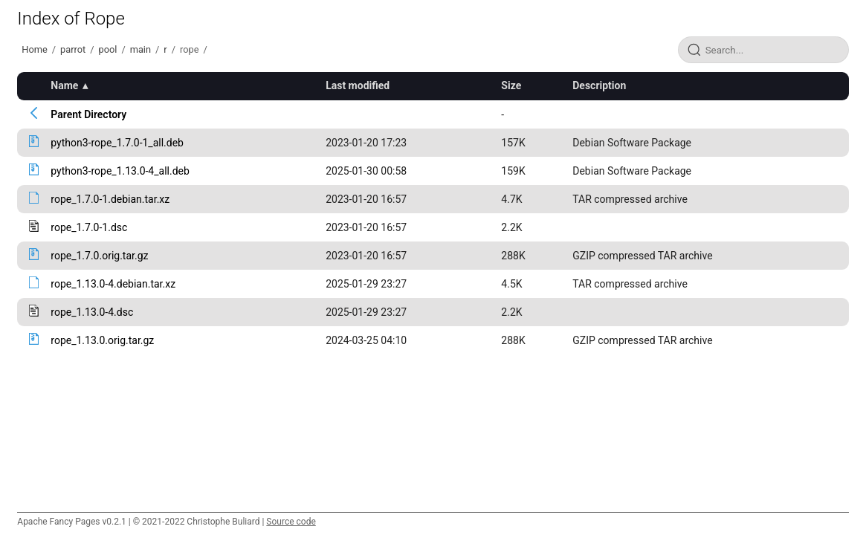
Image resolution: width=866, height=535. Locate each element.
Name (64, 85)
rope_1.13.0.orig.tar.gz (102, 340)
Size (511, 85)
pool (107, 49)
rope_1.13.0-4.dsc (92, 312)
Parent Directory (88, 114)
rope (189, 49)
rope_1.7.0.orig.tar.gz (99, 256)
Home (34, 49)
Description (599, 85)
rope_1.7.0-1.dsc (89, 227)
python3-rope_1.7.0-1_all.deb (117, 143)
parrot (72, 49)
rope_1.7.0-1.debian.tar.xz (110, 199)
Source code (290, 521)
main (140, 49)
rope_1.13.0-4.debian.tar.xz (113, 284)
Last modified (358, 85)
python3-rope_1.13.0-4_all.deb (120, 171)
